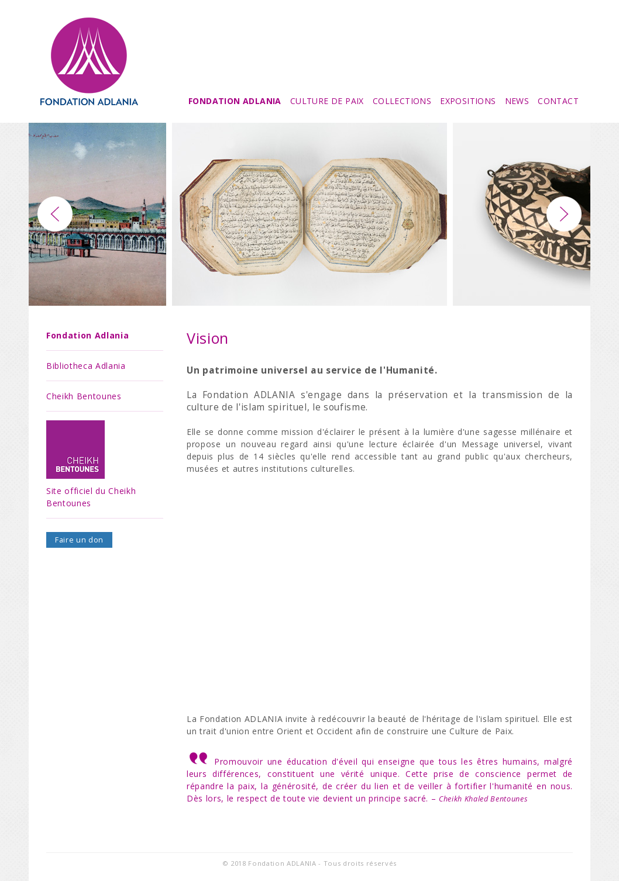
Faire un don (79, 540)
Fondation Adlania (234, 100)
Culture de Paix (327, 100)
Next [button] (564, 214)
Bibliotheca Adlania (86, 365)
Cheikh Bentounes (84, 396)
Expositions (468, 100)
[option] (309, 214)
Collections (402, 100)
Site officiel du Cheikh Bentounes (91, 464)
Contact (558, 100)
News (517, 100)
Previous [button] (55, 214)
